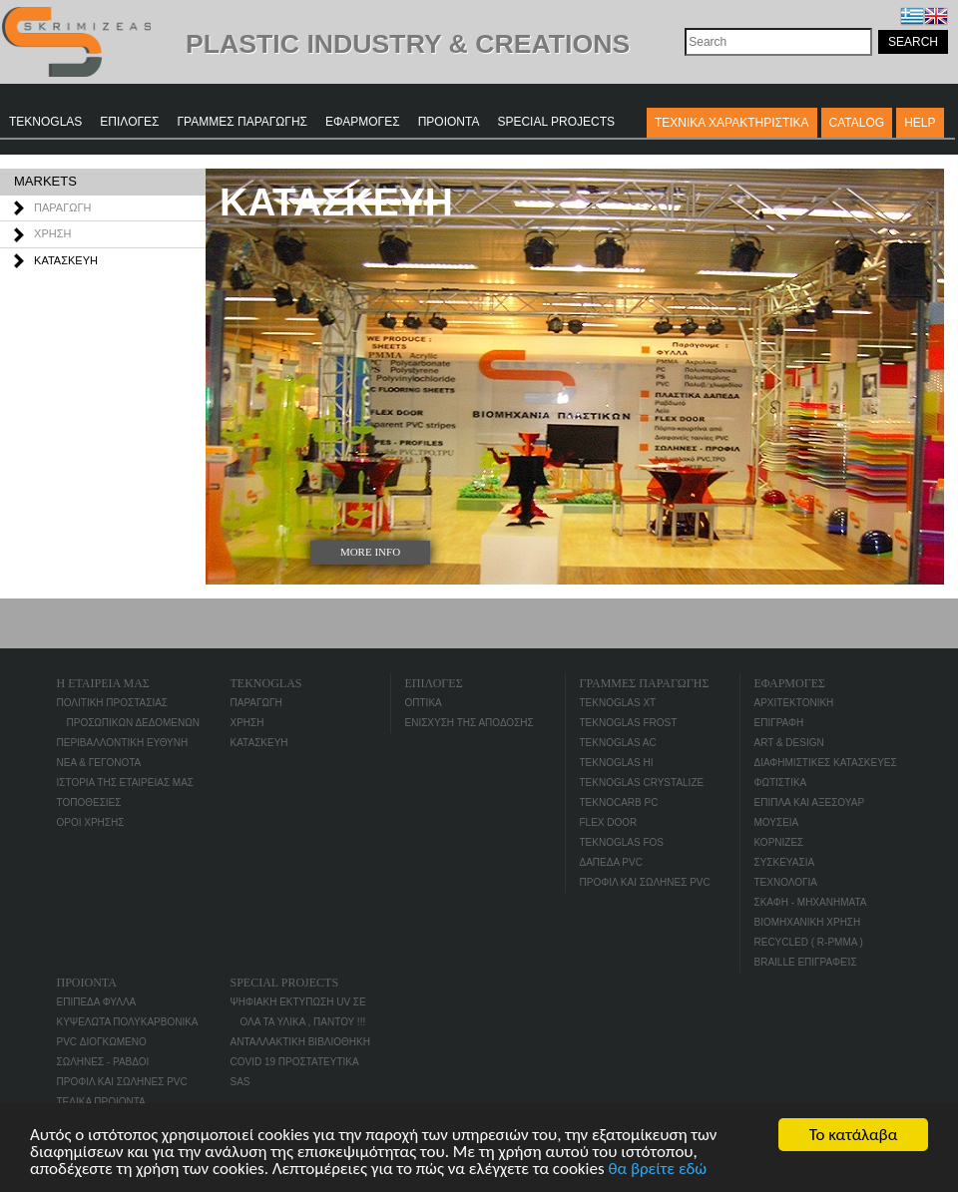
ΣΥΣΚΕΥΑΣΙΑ (784, 862)
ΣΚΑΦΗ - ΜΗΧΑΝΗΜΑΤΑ (810, 902)
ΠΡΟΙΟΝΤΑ (449, 122)
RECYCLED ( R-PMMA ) (808, 942)
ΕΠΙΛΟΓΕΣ (129, 122)
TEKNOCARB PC (619, 802)
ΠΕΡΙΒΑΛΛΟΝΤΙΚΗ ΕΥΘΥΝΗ (123, 742)
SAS (240, 1081)
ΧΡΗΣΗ (52, 233)
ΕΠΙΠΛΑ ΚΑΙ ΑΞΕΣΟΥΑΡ (809, 802)
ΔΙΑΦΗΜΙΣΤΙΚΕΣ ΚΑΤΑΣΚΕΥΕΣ (825, 762)
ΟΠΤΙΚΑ (423, 702)
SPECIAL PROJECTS (556, 122)
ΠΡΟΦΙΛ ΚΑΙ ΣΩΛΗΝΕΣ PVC (645, 882)
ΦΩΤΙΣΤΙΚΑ (780, 782)
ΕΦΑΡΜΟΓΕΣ (362, 122)
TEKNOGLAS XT (618, 702)
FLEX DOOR (609, 822)
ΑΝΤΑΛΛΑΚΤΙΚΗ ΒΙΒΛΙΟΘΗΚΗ (300, 1041)
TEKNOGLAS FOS (622, 842)
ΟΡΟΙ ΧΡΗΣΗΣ (91, 822)
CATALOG (857, 123)
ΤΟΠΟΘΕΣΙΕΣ (89, 802)
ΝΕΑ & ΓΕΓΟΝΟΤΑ (99, 762)
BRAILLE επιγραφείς (805, 962)
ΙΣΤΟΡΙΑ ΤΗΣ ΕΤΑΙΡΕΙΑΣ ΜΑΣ (126, 782)
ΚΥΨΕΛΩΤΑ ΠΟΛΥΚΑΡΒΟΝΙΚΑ (128, 1021)
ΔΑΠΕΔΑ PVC (611, 862)
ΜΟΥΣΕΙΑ (776, 822)
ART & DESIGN (789, 742)
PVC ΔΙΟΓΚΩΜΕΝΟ (102, 1041)
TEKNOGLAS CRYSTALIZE (642, 782)
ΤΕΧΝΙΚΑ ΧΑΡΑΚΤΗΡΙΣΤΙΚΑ (732, 123)
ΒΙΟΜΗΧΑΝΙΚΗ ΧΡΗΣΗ (807, 922)
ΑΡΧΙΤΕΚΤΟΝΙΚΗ (794, 702)
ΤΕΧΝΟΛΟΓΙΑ (785, 882)
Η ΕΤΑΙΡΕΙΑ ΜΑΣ (103, 683)
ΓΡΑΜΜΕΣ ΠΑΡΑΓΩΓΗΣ (243, 122)
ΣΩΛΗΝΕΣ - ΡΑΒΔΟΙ (103, 1061)
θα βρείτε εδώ (657, 1169)
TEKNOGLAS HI (617, 762)
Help (919, 123)
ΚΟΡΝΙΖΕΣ (779, 842)
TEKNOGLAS (45, 122)
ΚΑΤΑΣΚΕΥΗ (66, 260)
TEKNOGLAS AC (618, 742)
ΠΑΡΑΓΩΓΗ (62, 207)
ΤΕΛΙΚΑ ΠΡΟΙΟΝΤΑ (101, 1101)
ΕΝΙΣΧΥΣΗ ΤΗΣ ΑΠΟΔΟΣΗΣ (469, 722)
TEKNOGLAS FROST (629, 722)
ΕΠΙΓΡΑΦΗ (779, 722)
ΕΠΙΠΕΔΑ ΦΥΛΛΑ (97, 1001)
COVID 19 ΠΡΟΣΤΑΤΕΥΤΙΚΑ (295, 1061)
